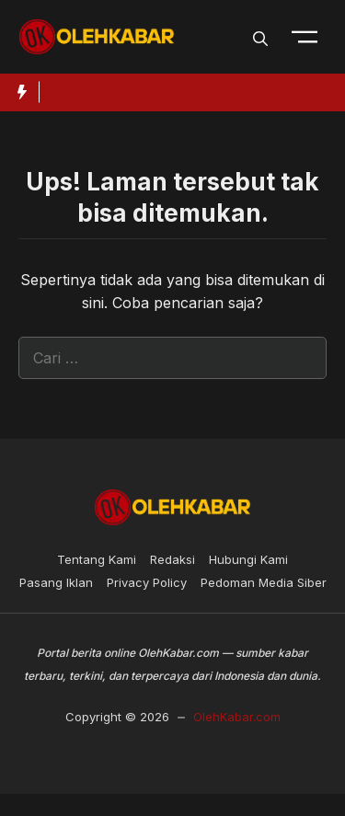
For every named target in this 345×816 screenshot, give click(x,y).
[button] (260, 37)
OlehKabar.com (237, 716)
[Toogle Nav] (304, 37)
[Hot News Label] (20, 92)
